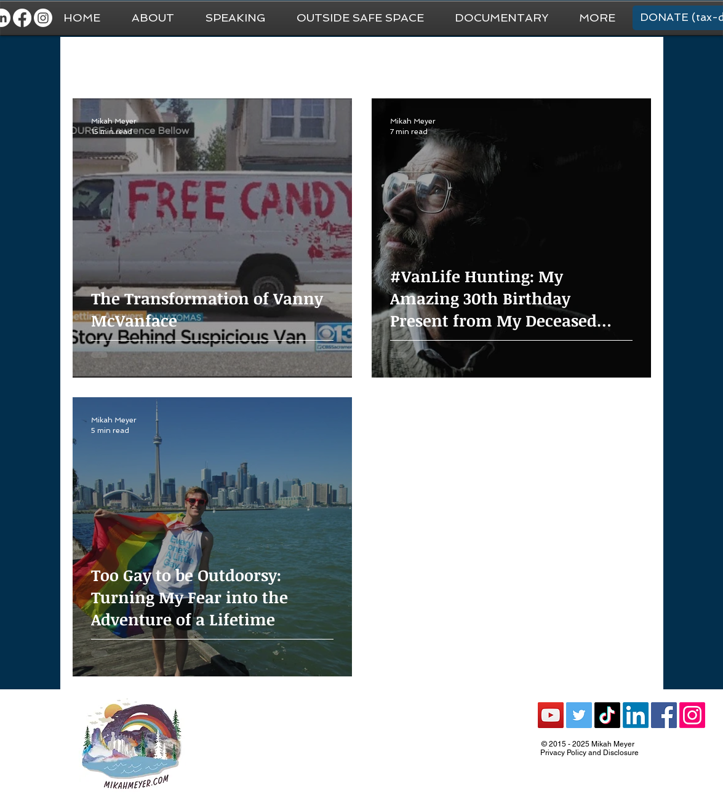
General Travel (161, 62)
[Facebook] (22, 18)
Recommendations (508, 62)
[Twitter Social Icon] (579, 715)
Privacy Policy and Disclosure (589, 752)
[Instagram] (43, 18)
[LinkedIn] (636, 715)
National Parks (416, 62)
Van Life (346, 62)
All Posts (90, 62)
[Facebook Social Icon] (664, 715)
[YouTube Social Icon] (551, 715)
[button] (597, 18)
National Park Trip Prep (260, 62)
